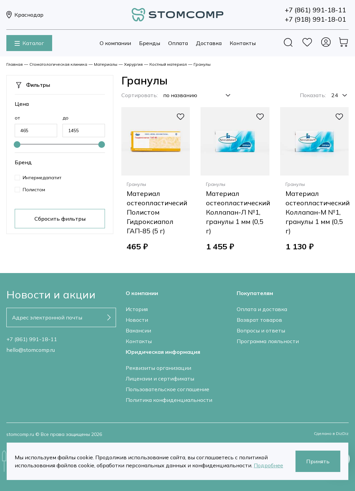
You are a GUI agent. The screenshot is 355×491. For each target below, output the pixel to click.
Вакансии (138, 330)
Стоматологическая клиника (58, 64)
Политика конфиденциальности (169, 400)
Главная (14, 64)
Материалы (105, 64)
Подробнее (268, 465)
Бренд (23, 162)
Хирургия (133, 64)
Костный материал (168, 64)
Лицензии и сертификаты (160, 378)
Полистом (34, 190)
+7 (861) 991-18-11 (31, 339)
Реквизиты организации (158, 367)
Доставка (209, 43)
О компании (115, 43)
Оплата (178, 43)
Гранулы (202, 64)
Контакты (243, 43)
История (137, 309)
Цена (22, 103)
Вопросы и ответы (261, 330)
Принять (318, 461)
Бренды (149, 43)
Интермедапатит (42, 178)
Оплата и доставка (262, 309)
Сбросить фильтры (60, 218)
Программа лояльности (268, 341)
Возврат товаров (259, 319)
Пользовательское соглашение (167, 389)
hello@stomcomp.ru (30, 349)
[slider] (17, 144)
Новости (137, 319)
